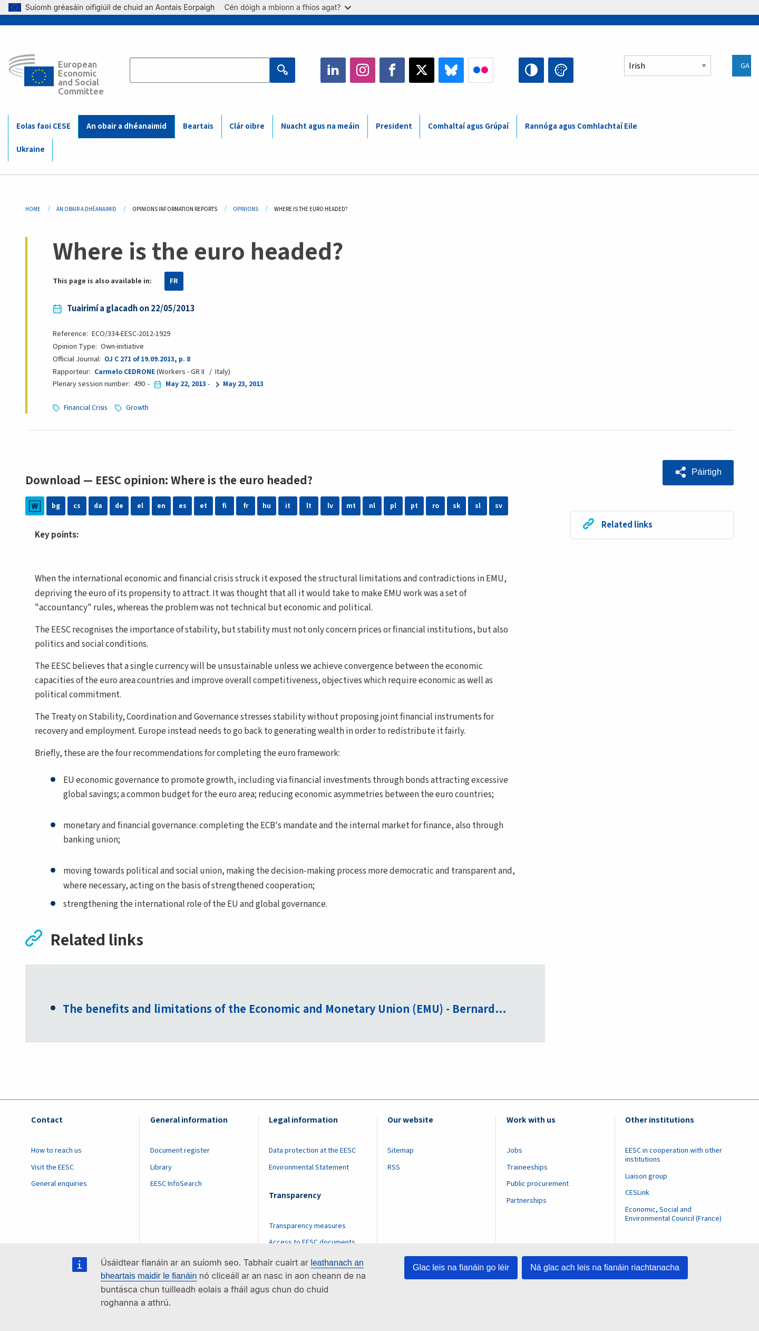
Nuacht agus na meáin (320, 126)
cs (77, 506)
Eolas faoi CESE (43, 126)
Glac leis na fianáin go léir (461, 1267)
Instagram (362, 70)
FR (174, 281)
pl (393, 506)
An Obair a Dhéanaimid (86, 209)
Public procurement (538, 1185)
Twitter (421, 70)
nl (372, 506)
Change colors (560, 70)
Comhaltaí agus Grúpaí (468, 126)
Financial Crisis (87, 408)
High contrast (531, 70)
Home (33, 209)
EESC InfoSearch (176, 1185)
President (394, 126)
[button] (697, 472)
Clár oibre (247, 126)
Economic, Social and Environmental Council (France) (674, 1215)
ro (435, 506)
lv (330, 506)
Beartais (198, 126)
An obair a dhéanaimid (126, 126)
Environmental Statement (309, 1168)
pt (415, 506)
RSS (393, 1168)
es (183, 506)
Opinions (245, 209)
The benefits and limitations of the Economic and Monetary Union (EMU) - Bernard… (290, 1010)
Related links (627, 524)
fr (245, 506)
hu (266, 506)
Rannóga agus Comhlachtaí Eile (581, 126)
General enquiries (59, 1185)
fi (224, 506)
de (119, 506)
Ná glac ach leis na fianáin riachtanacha (604, 1267)
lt (309, 506)
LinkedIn (333, 70)
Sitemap (400, 1151)
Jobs (514, 1151)
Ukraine (30, 149)
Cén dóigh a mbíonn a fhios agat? (287, 7)
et (204, 506)
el (140, 506)
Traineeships (527, 1168)
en (161, 506)
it (288, 506)
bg (56, 506)
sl (478, 506)
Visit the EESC (52, 1168)
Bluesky (451, 70)
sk (457, 506)
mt (351, 506)
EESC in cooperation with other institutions (673, 1156)
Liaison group (646, 1177)
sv (498, 506)
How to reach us (56, 1151)
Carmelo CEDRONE (124, 372)
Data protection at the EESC (312, 1151)
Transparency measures (307, 1226)
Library (161, 1168)
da (98, 506)
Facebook (392, 70)
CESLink (637, 1194)
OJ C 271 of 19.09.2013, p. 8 (147, 359)
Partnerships (527, 1201)
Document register (180, 1151)
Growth (140, 408)
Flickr (480, 70)
